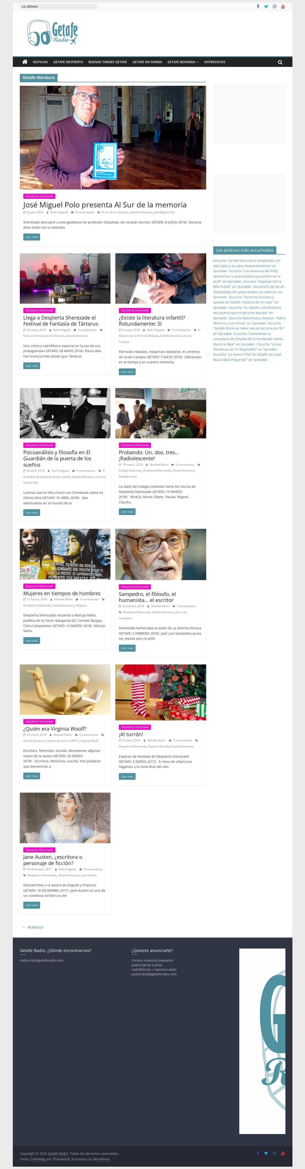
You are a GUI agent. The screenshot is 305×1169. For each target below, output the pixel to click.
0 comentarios (82, 212)
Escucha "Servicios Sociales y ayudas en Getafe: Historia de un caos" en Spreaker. (246, 302)
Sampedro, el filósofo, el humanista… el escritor (147, 596)
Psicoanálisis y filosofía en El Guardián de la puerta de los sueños (57, 458)
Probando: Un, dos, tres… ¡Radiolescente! (149, 455)
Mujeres (81, 605)
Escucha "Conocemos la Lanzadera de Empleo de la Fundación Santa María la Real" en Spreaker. (248, 338)
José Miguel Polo (164, 212)
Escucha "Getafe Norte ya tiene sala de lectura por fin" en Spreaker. (248, 328)
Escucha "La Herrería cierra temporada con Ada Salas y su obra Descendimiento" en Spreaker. (247, 265)
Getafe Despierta (68, 62)
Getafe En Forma (147, 62)
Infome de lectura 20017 (63, 741)
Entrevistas (214, 62)
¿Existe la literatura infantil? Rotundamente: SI (152, 320)
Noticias (40, 62)
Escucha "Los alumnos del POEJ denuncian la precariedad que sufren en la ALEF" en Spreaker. (247, 276)
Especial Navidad (159, 746)
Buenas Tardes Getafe (108, 62)
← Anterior (32, 927)
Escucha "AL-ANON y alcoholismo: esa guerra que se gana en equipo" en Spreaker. (247, 312)
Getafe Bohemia (181, 62)
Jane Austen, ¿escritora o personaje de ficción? (52, 859)
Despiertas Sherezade (41, 875)
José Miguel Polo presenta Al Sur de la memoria (105, 204)
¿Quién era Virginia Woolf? (54, 728)
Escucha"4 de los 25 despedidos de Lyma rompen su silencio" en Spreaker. (248, 291)
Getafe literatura (141, 212)
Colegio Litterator (130, 470)
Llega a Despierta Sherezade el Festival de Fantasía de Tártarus (60, 320)
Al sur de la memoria (114, 212)
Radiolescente (128, 476)
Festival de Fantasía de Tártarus (44, 336)
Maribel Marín (159, 465)
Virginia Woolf (89, 741)
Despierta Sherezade (39, 196)
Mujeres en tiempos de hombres (61, 593)
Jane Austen (89, 875)
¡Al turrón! (131, 734)
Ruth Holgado (60, 212)
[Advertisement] (249, 113)
